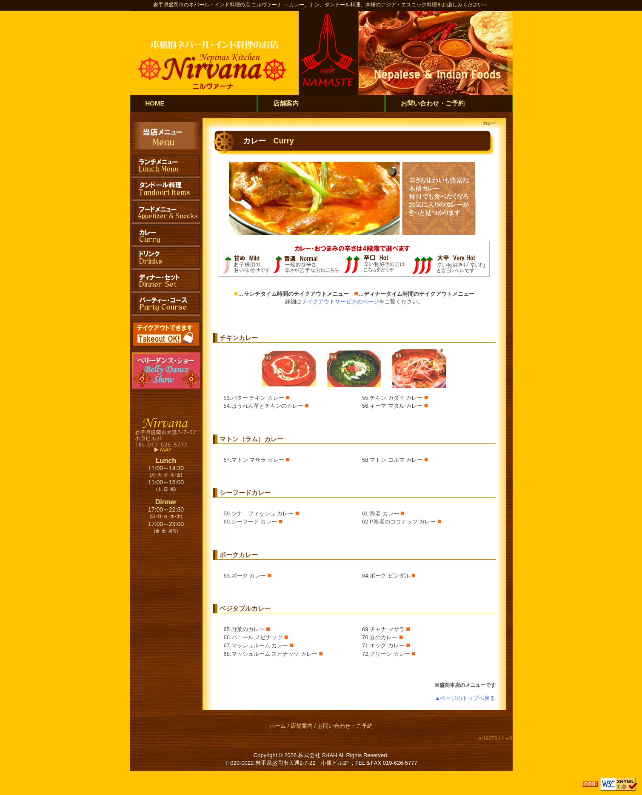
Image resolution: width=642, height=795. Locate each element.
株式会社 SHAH (317, 755)
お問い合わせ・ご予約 (345, 726)
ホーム (277, 726)
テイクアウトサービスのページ (340, 301)
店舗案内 (302, 726)
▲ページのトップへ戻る (465, 698)
